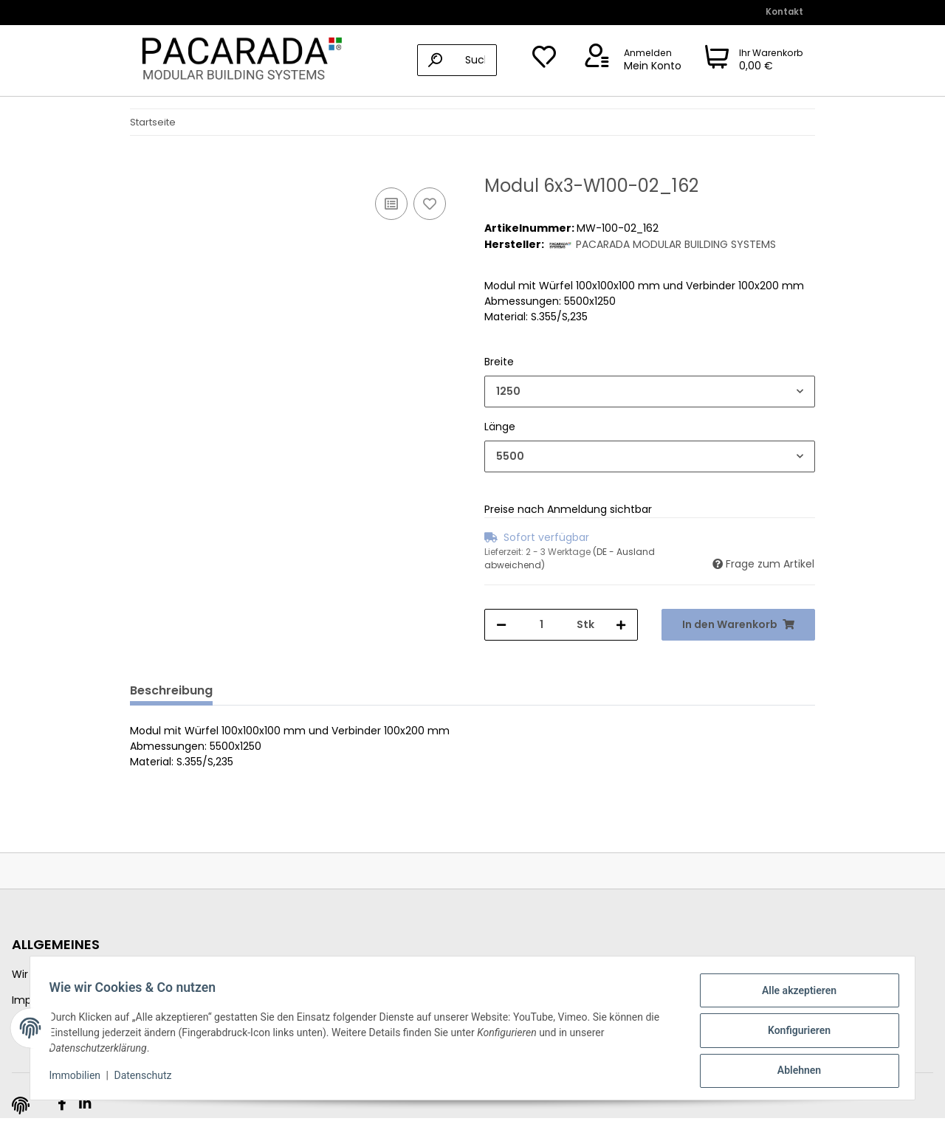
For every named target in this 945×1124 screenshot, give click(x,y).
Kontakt (784, 12)
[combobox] (649, 391)
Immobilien (80, 1078)
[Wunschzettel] (544, 60)
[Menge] (541, 625)
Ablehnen (794, 1072)
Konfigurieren (794, 1033)
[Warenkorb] (754, 60)
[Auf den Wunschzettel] (429, 203)
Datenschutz (147, 1078)
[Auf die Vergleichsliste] (391, 203)
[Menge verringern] (501, 625)
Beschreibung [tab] (171, 690)
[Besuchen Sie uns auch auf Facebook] (61, 1104)
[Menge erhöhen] (621, 625)
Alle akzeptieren (794, 995)
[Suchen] (457, 60)
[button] (630, 60)
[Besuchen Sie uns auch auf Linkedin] (84, 1104)
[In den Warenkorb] (142, 167)
